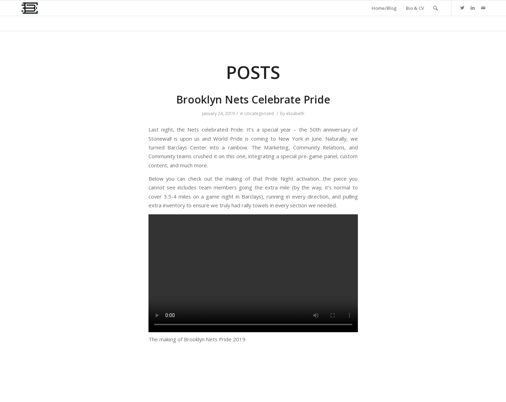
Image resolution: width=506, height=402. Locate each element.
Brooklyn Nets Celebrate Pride (253, 99)
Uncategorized (259, 113)
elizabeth (295, 113)
